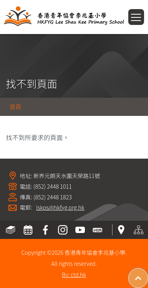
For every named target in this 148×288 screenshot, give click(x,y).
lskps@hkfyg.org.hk (60, 207)
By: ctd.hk (74, 275)
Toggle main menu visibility (137, 14)
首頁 (15, 106)
